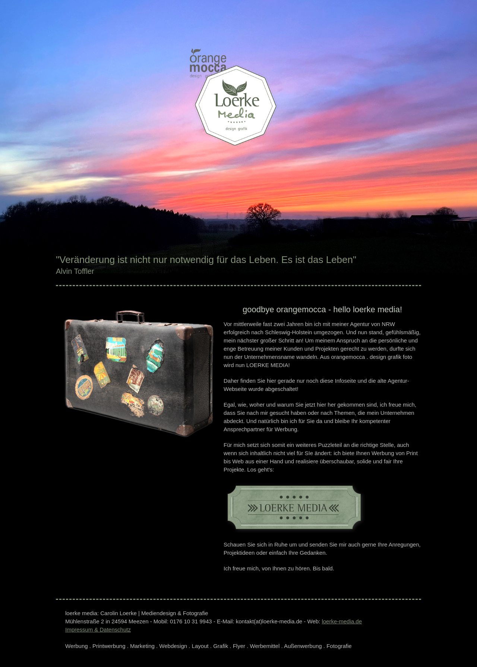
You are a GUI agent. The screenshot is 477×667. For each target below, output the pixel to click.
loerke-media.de (342, 621)
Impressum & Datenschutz (98, 629)
